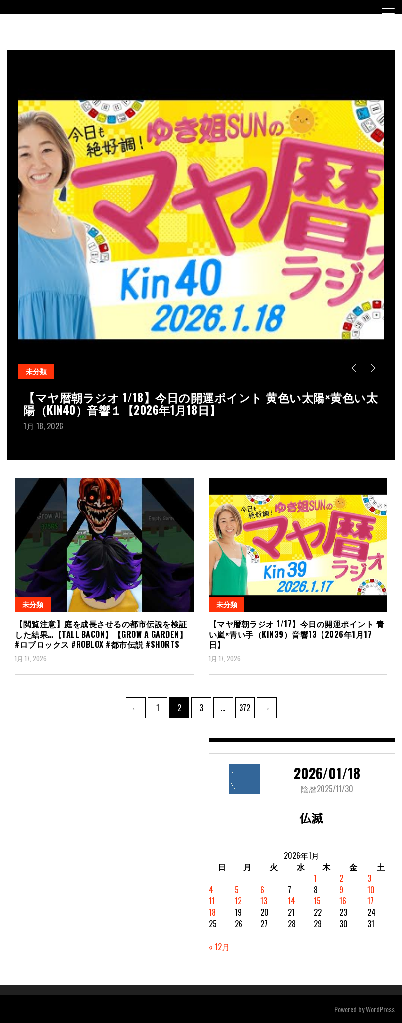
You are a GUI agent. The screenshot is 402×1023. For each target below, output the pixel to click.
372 (246, 705)
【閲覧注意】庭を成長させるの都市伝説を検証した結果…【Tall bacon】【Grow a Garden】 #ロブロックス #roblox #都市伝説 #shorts (101, 634)
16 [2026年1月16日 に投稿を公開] (342, 901)
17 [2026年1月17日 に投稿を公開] (370, 901)
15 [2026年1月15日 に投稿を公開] (317, 901)
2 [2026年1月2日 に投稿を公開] (341, 878)
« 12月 (219, 947)
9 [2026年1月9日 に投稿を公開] (341, 890)
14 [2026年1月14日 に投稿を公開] (291, 901)
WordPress (380, 1009)
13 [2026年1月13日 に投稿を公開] (263, 901)
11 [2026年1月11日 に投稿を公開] (212, 901)
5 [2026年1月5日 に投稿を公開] (237, 890)
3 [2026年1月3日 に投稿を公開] (369, 878)
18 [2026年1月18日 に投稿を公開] (212, 912)
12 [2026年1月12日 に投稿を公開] (238, 901)
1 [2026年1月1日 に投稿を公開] (315, 878)
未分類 (36, 371)
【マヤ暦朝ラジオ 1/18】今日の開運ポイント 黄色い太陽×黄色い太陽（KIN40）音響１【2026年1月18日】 (200, 403)
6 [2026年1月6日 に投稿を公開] (262, 890)
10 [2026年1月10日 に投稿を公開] (371, 890)
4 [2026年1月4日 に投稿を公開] (211, 890)
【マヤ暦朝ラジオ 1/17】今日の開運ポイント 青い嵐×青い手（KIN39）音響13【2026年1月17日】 (297, 634)
